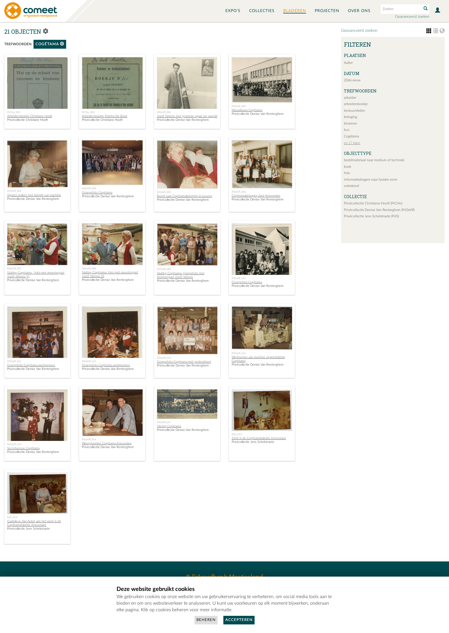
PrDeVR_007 (14, 268)
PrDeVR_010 (239, 278)
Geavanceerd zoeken (412, 17)
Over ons (359, 11)
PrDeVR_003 (14, 191)
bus (346, 129)
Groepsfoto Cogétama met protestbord (184, 361)
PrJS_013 (237, 434)
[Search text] (401, 9)
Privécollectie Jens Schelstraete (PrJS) (371, 216)
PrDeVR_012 (89, 361)
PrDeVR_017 (164, 422)
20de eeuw (352, 80)
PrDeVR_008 (89, 268)
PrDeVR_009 (164, 269)
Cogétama (50, 44)
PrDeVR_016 (89, 439)
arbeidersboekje (356, 104)
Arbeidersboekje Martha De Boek (104, 116)
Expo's (233, 11)
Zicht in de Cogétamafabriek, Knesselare (259, 438)
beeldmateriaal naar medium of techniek (374, 160)
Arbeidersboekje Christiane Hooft (29, 116)
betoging (350, 117)
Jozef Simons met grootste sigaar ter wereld (187, 116)
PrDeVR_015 (14, 444)
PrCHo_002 (88, 112)
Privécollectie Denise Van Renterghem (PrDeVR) (379, 210)
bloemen (350, 123)
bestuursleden (354, 110)
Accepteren (239, 620)
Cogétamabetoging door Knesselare (256, 195)
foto (347, 173)
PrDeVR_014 (239, 353)
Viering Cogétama (169, 426)
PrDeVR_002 (239, 106)
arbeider (350, 97)
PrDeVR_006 (239, 191)
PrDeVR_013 (164, 357)
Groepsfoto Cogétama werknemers (31, 365)
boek (347, 166)
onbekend (351, 186)
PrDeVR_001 (164, 112)
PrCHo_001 (13, 112)
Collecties (262, 11)
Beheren (206, 620)
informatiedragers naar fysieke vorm (370, 179)
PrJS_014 (12, 517)
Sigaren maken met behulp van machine (34, 195)
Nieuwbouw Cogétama (247, 110)
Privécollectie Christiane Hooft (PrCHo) (373, 203)
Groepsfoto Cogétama (97, 192)
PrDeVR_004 (89, 188)
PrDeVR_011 (14, 361)
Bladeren (294, 11)
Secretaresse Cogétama (23, 448)
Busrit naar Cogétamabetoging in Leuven (184, 196)
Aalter (348, 62)
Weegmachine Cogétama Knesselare (106, 443)
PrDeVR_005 (164, 192)
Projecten (327, 11)
